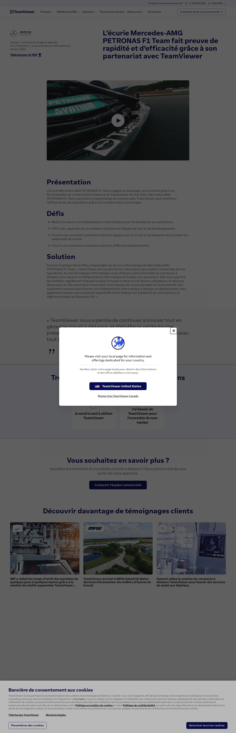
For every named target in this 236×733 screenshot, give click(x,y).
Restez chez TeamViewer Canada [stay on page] (118, 396)
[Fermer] (173, 330)
